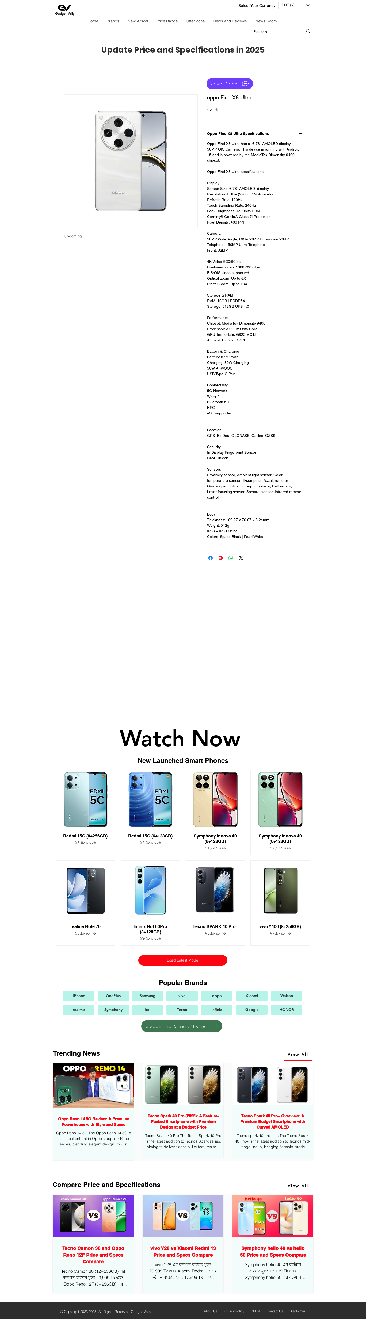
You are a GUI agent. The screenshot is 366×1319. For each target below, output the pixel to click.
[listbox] (295, 5)
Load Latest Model (183, 960)
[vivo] (182, 996)
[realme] (78, 1010)
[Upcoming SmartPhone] (181, 1026)
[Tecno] (182, 1010)
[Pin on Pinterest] (221, 558)
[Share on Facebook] (210, 558)
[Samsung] (147, 996)
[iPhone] (78, 996)
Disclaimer (297, 1311)
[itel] (147, 1010)
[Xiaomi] (252, 996)
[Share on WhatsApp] (231, 558)
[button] (295, 5)
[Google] (252, 1010)
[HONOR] (286, 1010)
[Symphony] (113, 1010)
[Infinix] (216, 1010)
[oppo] (216, 996)
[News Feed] (230, 83)
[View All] (298, 1055)
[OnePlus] (113, 996)
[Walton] (286, 996)
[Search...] (274, 32)
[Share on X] (241, 558)
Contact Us (275, 1311)
